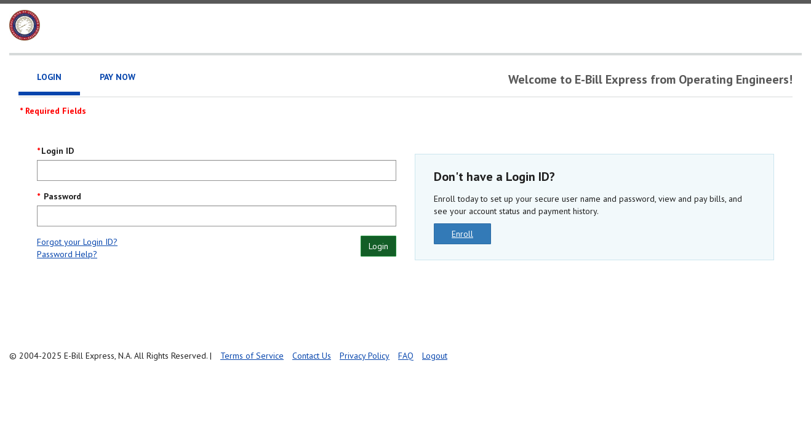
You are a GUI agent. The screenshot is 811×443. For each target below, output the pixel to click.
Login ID (57, 150)
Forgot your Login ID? (77, 241)
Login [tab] (49, 76)
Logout (434, 355)
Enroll (462, 233)
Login (378, 246)
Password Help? (67, 254)
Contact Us (311, 355)
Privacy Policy (365, 355)
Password (61, 196)
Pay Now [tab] (117, 76)
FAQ (405, 355)
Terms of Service (252, 355)
